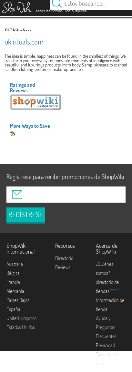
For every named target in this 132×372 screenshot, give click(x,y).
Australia (14, 264)
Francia (13, 282)
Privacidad (105, 345)
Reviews (62, 267)
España (13, 309)
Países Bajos (17, 300)
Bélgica (13, 273)
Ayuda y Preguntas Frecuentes (106, 327)
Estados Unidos (20, 327)
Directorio (64, 258)
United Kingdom (21, 318)
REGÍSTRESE (25, 214)
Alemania (15, 291)
